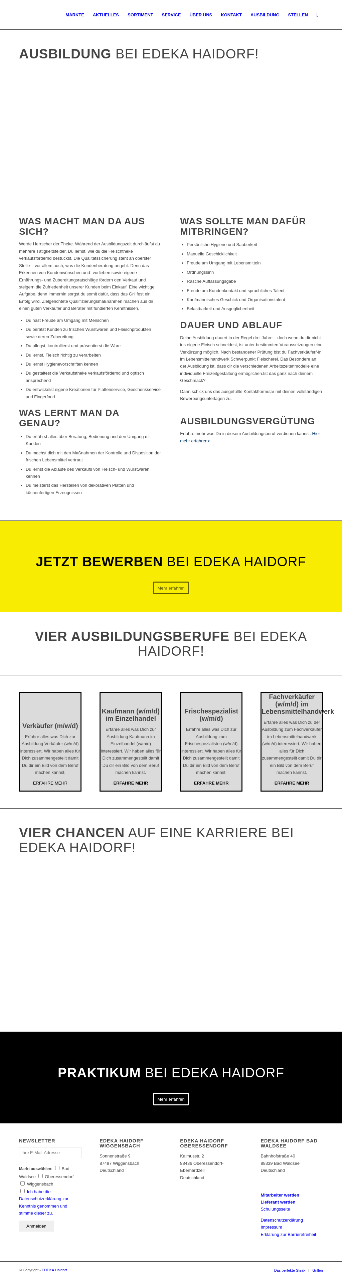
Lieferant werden (278, 1202)
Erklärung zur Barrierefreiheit (288, 1234)
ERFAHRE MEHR (50, 783)
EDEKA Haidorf (54, 1270)
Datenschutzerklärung (282, 1220)
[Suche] (317, 15)
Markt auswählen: (35, 1168)
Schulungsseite (275, 1209)
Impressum (271, 1227)
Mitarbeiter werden (280, 1195)
